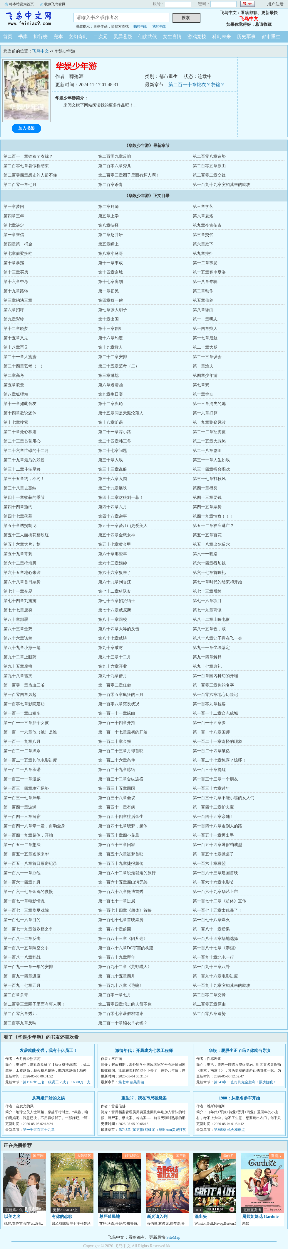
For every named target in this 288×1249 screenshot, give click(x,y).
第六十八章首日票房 (22, 582)
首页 (7, 36)
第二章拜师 (108, 206)
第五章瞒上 (108, 244)
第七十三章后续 (207, 591)
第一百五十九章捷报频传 (120, 863)
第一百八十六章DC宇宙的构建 (125, 948)
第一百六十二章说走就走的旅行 (127, 873)
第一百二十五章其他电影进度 (30, 760)
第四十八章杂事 (112, 516)
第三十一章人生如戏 (211, 460)
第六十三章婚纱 (112, 563)
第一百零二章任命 (114, 685)
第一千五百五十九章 (39, 1130)
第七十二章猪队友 (114, 591)
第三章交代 (203, 235)
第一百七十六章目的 (22, 920)
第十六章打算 (205, 413)
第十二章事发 (205, 263)
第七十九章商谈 (207, 610)
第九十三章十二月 (114, 657)
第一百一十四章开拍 (116, 723)
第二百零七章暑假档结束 (26, 166)
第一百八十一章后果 (211, 929)
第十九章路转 (16, 291)
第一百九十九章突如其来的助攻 (221, 184)
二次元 (100, 36)
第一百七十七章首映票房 (120, 920)
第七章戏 (201, 385)
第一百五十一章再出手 (213, 835)
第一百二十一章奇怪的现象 (217, 741)
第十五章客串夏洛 (209, 272)
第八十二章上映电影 (211, 619)
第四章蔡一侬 (110, 300)
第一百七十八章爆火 (211, 920)
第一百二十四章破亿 (211, 751)
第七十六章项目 (207, 601)
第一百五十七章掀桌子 (213, 854)
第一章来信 (14, 235)
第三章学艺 (203, 206)
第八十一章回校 (112, 619)
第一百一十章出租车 (22, 713)
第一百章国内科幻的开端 (215, 676)
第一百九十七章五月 (22, 985)
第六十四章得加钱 (209, 563)
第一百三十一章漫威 (22, 779)
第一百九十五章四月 (116, 976)
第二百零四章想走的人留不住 (30, 175)
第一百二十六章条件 (116, 760)
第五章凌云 (14, 385)
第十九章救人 (110, 347)
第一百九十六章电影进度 (215, 976)
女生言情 (172, 36)
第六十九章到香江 (114, 582)
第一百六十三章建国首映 (215, 873)
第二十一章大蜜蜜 (20, 357)
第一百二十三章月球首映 (120, 751)
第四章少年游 (205, 375)
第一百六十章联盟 (209, 863)
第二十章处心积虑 (20, 432)
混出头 (201, 1216)
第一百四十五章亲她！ (213, 816)
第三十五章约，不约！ (24, 479)
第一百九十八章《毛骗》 (120, 985)
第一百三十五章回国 (116, 788)
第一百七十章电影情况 (24, 901)
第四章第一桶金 (18, 244)
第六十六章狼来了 (114, 572)
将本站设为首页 (21, 4)
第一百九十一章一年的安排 (28, 967)
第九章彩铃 (14, 319)
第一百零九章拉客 (209, 704)
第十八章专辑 (205, 281)
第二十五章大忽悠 (209, 441)
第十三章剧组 (110, 328)
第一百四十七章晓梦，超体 (123, 826)
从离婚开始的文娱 (48, 1098)
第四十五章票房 (207, 507)
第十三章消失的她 (209, 403)
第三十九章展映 (112, 488)
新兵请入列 (157, 1216)
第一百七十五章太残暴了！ (217, 910)
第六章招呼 (14, 310)
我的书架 (159, 26)
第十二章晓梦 (16, 328)
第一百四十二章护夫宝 (213, 807)
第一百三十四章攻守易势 (26, 788)
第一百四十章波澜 (20, 807)
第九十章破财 (110, 647)
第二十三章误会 (207, 357)
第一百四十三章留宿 (22, 816)
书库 (23, 36)
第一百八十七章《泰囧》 (215, 948)
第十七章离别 (110, 281)
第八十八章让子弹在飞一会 (217, 638)
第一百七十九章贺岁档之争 (28, 929)
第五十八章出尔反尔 (211, 544)
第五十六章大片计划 (22, 544)
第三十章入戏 (110, 460)
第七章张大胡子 (112, 310)
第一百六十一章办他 (22, 873)
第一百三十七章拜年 (22, 798)
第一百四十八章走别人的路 (217, 826)
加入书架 (26, 128)
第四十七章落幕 (18, 516)
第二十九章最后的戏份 (24, 460)
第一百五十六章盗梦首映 (120, 854)
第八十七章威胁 (112, 638)
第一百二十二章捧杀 (22, 751)
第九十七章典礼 (207, 666)
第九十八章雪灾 (18, 676)
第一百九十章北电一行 (213, 957)
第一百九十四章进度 (22, 976)
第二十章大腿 (205, 347)
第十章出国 (108, 319)
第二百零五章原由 (209, 166)
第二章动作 (203, 291)
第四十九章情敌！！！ (213, 516)
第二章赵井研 (110, 235)
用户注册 (275, 4)
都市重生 (271, 36)
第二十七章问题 (112, 450)
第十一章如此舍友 (20, 403)
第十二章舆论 (110, 403)
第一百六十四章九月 (22, 882)
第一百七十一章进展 (116, 901)
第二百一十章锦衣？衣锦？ (196, 84)
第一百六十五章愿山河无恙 (123, 882)
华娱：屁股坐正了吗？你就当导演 (239, 1050)
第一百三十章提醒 (209, 769)
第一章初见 (108, 291)
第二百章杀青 (110, 184)
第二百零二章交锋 (209, 175)
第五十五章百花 (207, 535)
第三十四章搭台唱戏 (211, 469)
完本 (58, 36)
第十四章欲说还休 (20, 413)
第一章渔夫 (203, 366)
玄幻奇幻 (78, 36)
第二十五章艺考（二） (118, 366)
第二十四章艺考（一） (24, 366)
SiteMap (173, 1237)
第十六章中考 (16, 281)
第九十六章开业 (112, 666)
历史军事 (246, 36)
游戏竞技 (196, 36)
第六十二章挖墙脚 (20, 563)
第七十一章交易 (18, 591)
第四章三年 (14, 216)
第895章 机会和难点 (229, 1130)
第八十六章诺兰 (18, 638)
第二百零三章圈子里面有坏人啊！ (129, 175)
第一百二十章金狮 (114, 741)
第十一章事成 (110, 263)
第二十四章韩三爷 (114, 441)
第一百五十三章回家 (116, 845)
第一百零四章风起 (20, 694)
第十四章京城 (110, 272)
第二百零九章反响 (114, 156)
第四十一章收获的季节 (24, 497)
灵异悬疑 (122, 36)
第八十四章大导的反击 (118, 629)
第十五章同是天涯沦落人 (120, 413)
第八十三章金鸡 (18, 629)
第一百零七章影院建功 (24, 704)
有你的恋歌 (62, 1216)
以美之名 (12, 1216)
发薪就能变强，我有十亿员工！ (48, 1050)
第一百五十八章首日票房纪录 (30, 863)
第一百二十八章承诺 (22, 769)
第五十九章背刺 (18, 554)
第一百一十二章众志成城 (215, 713)
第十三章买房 (16, 272)
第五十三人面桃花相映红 (26, 535)
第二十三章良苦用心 (22, 441)
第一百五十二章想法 (22, 845)
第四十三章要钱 (207, 497)
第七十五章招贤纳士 (116, 601)
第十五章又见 (16, 338)
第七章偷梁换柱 (18, 253)
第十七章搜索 (16, 422)
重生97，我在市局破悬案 (144, 1098)
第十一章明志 (205, 319)
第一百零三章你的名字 (213, 685)
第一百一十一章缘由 (116, 713)
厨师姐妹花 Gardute (260, 1216)
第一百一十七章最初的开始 (123, 732)
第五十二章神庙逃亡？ (213, 525)
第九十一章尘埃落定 (211, 647)
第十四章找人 (205, 328)
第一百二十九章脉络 (116, 769)
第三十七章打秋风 (209, 479)
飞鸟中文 (32, 19)
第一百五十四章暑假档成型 (217, 845)
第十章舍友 (203, 394)
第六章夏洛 (203, 216)
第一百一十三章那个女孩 (26, 723)
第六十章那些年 (112, 554)
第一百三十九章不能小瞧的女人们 (223, 798)
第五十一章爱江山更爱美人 (123, 525)
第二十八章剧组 (207, 450)
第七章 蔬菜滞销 (131, 1082)
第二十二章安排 (112, 357)
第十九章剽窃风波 (209, 422)
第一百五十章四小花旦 (118, 835)
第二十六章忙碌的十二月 (26, 450)
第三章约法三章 (18, 300)
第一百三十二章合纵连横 (120, 779)
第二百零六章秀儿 (114, 166)
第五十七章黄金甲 (114, 544)
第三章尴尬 (108, 375)
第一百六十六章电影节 (213, 882)
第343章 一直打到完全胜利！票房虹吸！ (245, 1082)
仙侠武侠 (147, 36)
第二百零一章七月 (20, 184)
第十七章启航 (205, 338)
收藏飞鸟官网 (55, 4)
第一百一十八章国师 (211, 732)
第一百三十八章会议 (116, 798)
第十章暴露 (14, 263)
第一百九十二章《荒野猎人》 (125, 967)
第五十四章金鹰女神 (116, 535)
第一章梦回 (14, 206)
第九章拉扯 (203, 253)
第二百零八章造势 (209, 156)
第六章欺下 (203, 244)
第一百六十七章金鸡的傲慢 (28, 891)
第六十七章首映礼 (209, 572)
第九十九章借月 (112, 676)
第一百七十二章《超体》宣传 (219, 901)
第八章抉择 (108, 225)
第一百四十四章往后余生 (120, 816)
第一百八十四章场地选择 (215, 938)
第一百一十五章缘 (209, 723)
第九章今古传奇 (207, 225)
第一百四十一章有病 (116, 807)
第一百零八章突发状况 (118, 704)
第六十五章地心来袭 (22, 572)
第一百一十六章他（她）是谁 (30, 732)
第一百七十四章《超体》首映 (125, 910)
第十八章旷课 (110, 422)
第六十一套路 (205, 554)
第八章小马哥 (110, 253)
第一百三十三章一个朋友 (215, 779)
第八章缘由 (203, 310)
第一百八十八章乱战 (22, 957)
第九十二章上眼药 (20, 657)
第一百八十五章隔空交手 (26, 948)
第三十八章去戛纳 (20, 488)
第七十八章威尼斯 (114, 610)
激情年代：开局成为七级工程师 (144, 1050)
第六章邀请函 (110, 385)
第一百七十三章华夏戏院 (26, 910)
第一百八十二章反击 (22, 938)
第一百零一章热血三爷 (24, 685)
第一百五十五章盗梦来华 (26, 854)
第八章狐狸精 (16, 394)
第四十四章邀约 (18, 507)
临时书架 (140, 26)
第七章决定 (14, 225)
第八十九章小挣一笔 (22, 647)
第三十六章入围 (112, 479)
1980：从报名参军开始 (239, 1098)
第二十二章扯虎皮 (209, 432)
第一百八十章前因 (114, 929)
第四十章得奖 (205, 488)
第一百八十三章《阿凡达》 (123, 938)
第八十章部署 (16, 619)
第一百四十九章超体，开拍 (28, 835)
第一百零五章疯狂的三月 (120, 694)
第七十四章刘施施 (20, 601)
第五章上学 (108, 216)
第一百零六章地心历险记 (215, 694)
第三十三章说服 (112, 469)
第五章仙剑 (203, 300)
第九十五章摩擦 (18, 666)
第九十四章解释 (207, 657)
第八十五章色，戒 (209, 629)
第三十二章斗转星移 (22, 469)
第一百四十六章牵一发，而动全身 (34, 826)
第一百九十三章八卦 (211, 967)
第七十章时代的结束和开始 (217, 582)
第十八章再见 (16, 347)
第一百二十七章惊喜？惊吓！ (219, 760)
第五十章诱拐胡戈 (20, 525)
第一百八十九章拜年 (116, 957)
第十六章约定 (110, 338)
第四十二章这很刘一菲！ (120, 497)
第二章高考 (14, 375)
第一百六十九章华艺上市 (215, 891)
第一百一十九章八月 (22, 741)
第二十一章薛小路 (114, 432)
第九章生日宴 (110, 394)
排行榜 (41, 36)
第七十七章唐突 (18, 610)
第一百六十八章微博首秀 (120, 891)
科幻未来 (221, 36)
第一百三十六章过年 (211, 788)
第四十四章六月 (112, 507)
